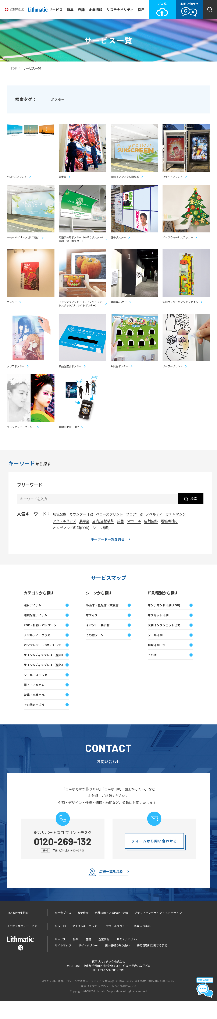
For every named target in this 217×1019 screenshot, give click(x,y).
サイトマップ (63, 963)
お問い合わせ (189, 9)
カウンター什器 (81, 531)
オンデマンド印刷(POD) (71, 545)
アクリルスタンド (117, 944)
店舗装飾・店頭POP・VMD (111, 930)
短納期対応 (169, 538)
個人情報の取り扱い (117, 963)
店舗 (81, 9)
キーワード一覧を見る (108, 557)
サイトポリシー (88, 963)
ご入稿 (162, 9)
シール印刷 (100, 545)
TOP (14, 68)
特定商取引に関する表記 (152, 963)
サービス (56, 9)
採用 (141, 9)
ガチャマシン (176, 531)
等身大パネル (142, 944)
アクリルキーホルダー (86, 944)
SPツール (134, 538)
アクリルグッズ (64, 538)
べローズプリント (109, 531)
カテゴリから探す (39, 610)
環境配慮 (59, 531)
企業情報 (95, 9)
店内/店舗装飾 (103, 538)
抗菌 (120, 538)
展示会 (84, 538)
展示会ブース (63, 930)
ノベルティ (154, 531)
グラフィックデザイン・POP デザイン (158, 930)
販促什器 (83, 930)
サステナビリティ (120, 9)
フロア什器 (134, 531)
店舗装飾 (151, 538)
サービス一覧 (32, 68)
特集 (70, 9)
